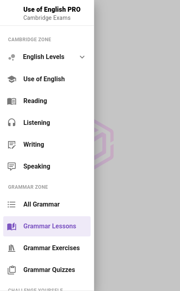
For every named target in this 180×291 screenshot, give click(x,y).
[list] (47, 103)
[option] (47, 57)
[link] (47, 79)
